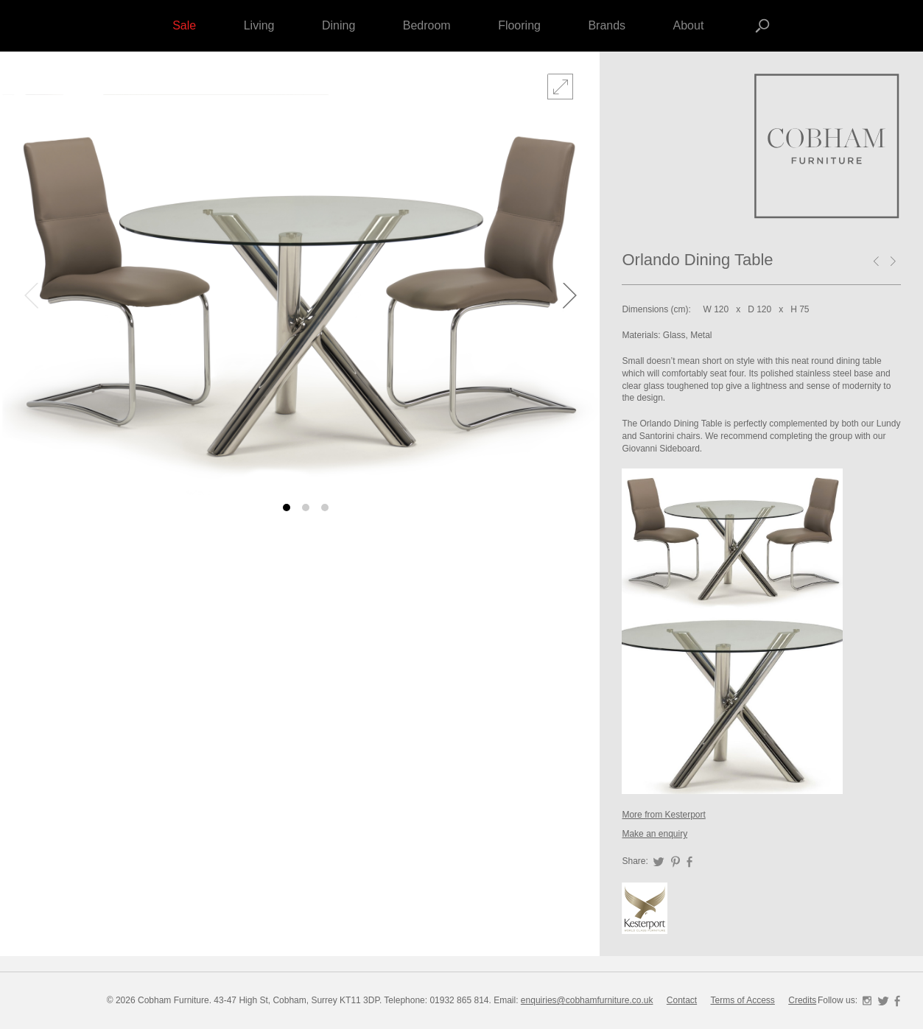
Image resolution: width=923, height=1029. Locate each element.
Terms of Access (743, 1000)
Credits (802, 1000)
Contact (682, 1000)
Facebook (689, 862)
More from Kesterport (663, 814)
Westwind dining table (896, 262)
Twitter (658, 862)
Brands (606, 25)
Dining (338, 25)
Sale (184, 25)
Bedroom (427, 25)
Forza (827, 147)
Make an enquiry (654, 834)
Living (259, 25)
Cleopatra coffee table (879, 262)
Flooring (519, 25)
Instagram (867, 1001)
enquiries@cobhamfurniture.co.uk (587, 1000)
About (688, 25)
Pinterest (675, 862)
